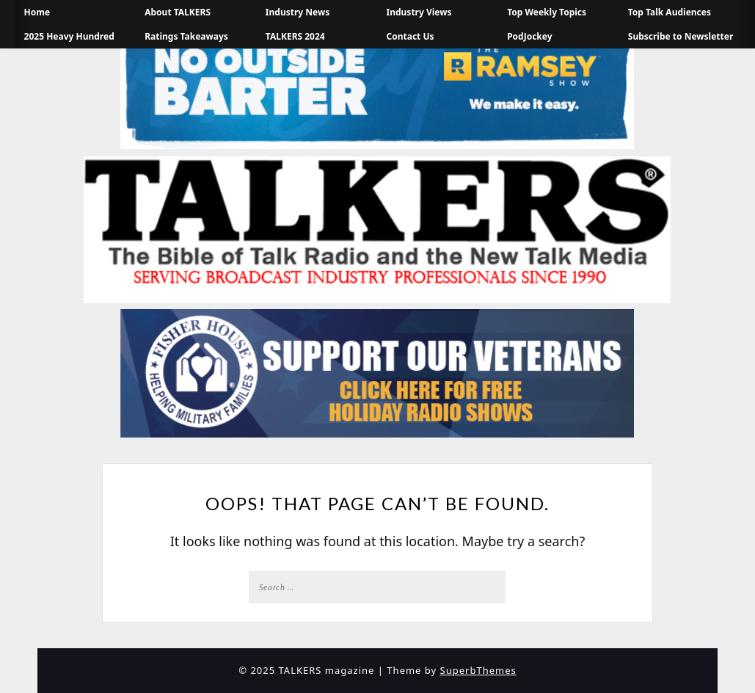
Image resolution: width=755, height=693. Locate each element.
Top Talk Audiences (669, 12)
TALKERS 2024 (295, 36)
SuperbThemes (478, 670)
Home (37, 12)
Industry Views (419, 12)
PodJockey (529, 36)
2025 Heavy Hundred (69, 36)
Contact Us (410, 36)
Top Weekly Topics (546, 12)
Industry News (297, 12)
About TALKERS (178, 12)
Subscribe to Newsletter (681, 36)
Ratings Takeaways (186, 36)
